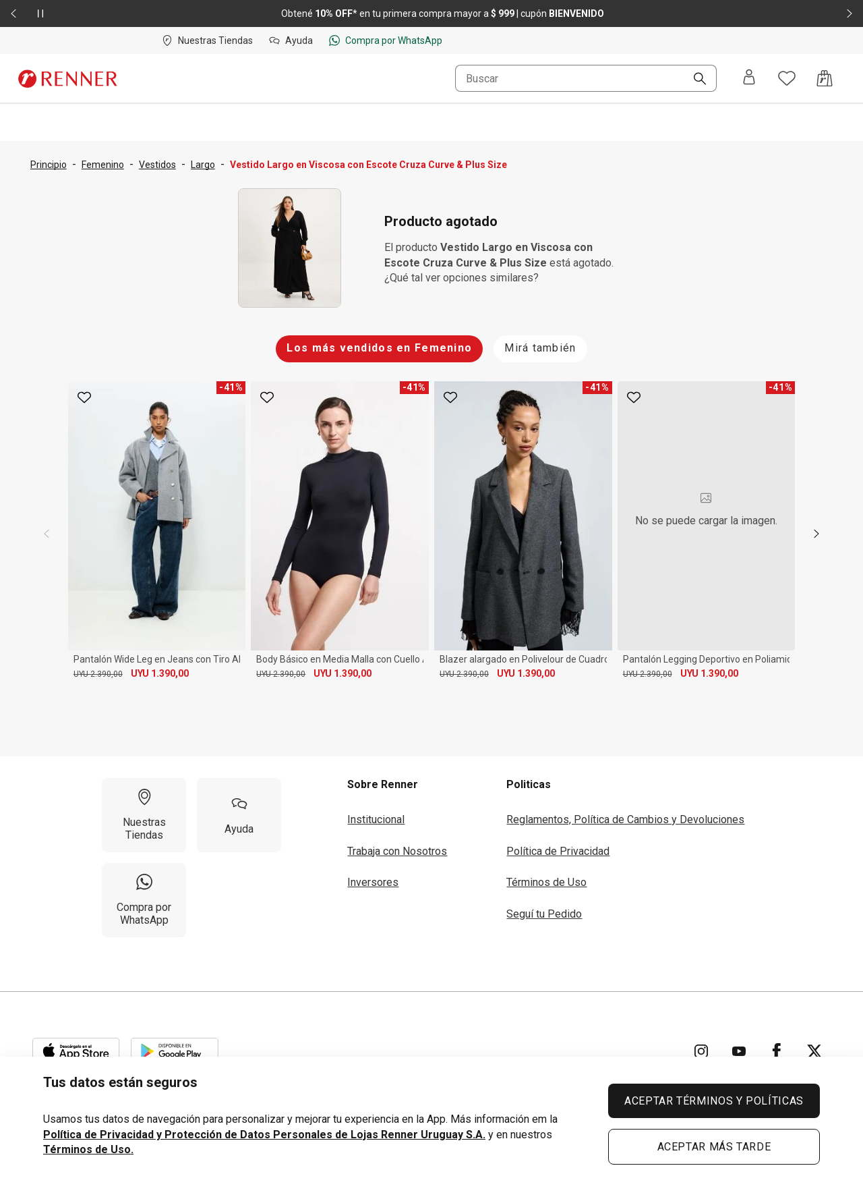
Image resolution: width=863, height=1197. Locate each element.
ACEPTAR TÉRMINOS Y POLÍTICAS (714, 1100)
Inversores (372, 882)
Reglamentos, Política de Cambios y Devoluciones (625, 819)
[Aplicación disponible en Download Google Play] (174, 1051)
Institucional (376, 819)
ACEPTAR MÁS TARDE (714, 1146)
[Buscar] (694, 79)
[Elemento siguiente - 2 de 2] (849, 13)
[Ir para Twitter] (814, 1051)
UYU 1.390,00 (160, 673)
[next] (816, 534)
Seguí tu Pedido (544, 914)
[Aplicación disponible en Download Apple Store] (76, 1051)
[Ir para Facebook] (777, 1051)
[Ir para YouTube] (739, 1051)
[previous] (46, 534)
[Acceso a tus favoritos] (787, 78)
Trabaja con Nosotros (397, 851)
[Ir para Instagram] (701, 1051)
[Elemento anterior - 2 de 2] (13, 13)
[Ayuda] (239, 815)
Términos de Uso (546, 882)
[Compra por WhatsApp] (144, 900)
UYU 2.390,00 (98, 674)
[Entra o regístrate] (749, 78)
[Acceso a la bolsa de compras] (824, 78)
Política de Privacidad (557, 851)
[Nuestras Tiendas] (144, 815)
